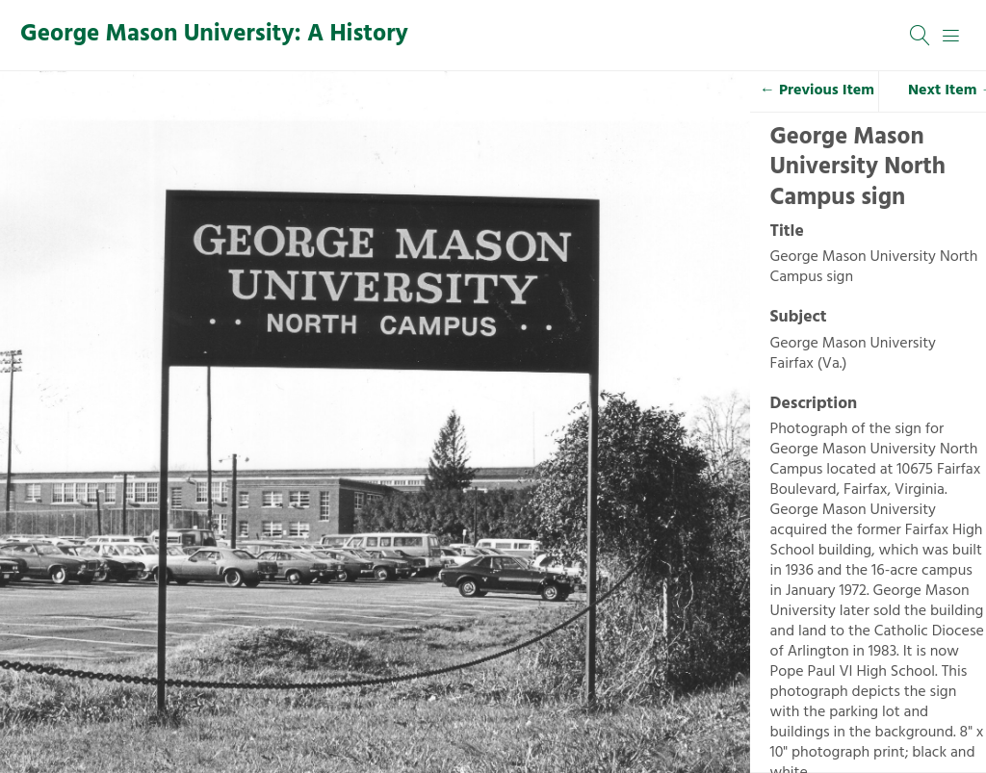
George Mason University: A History (214, 34)
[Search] (920, 35)
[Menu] (951, 35)
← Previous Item (817, 90)
